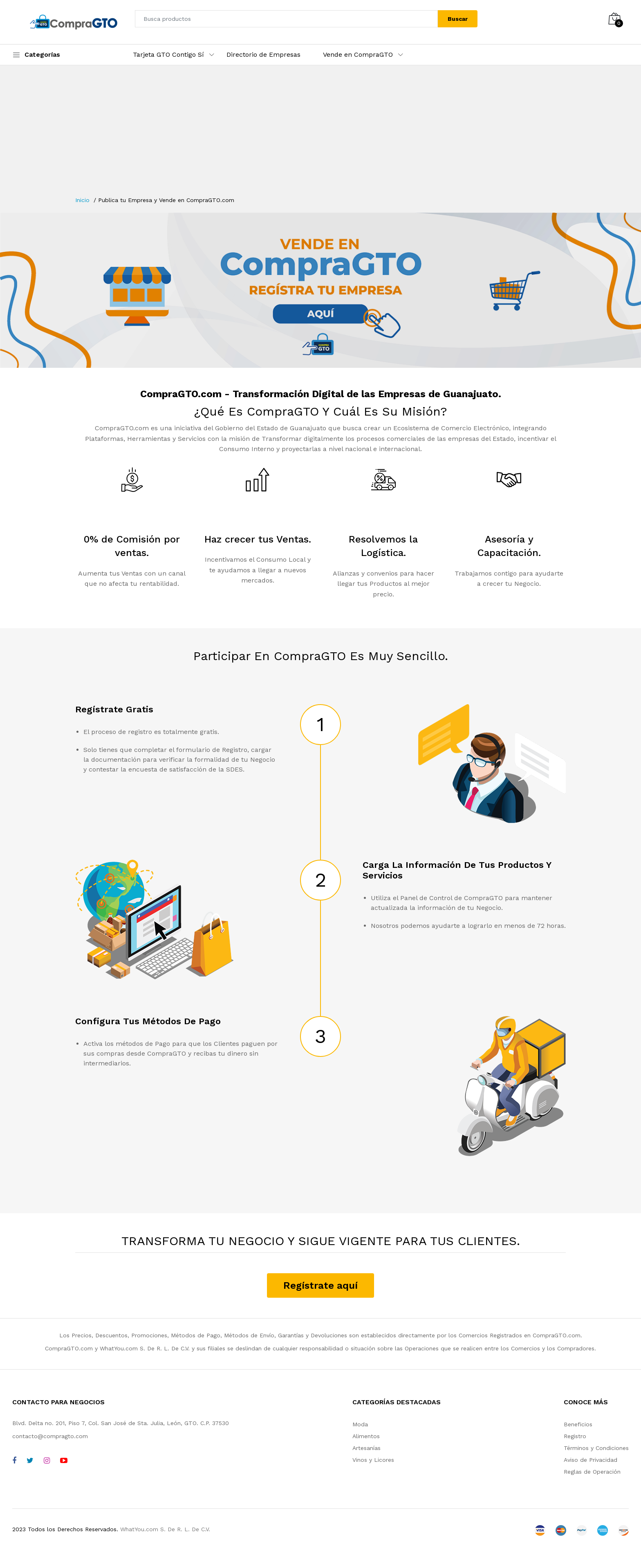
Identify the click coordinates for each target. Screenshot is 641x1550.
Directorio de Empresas (263, 54)
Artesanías (366, 1448)
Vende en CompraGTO (358, 54)
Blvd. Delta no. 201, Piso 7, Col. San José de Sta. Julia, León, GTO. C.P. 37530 (120, 1423)
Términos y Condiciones (596, 1448)
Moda (360, 1424)
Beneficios (578, 1424)
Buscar (458, 19)
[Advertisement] (320, 135)
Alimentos (366, 1436)
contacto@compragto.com (50, 1436)
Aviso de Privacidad (590, 1460)
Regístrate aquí (320, 1285)
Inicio (82, 200)
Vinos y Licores (373, 1460)
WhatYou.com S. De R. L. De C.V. (165, 1529)
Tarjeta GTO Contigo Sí (168, 54)
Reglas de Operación (592, 1471)
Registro (575, 1436)
